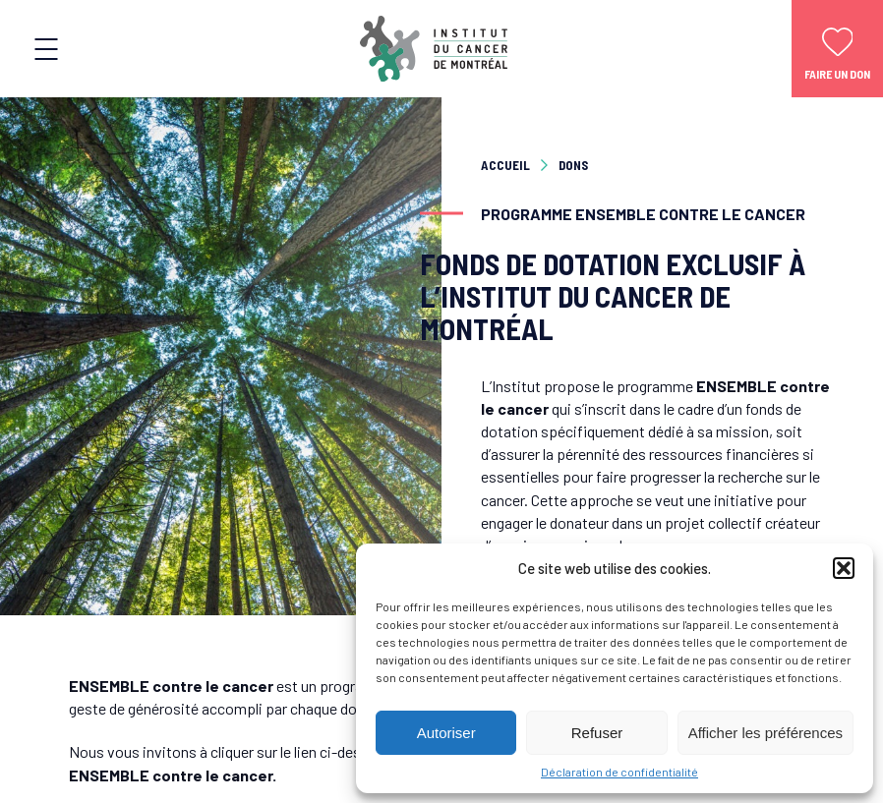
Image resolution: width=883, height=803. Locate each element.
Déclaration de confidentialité (619, 771)
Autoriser (446, 732)
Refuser (597, 732)
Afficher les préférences (765, 732)
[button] (844, 568)
